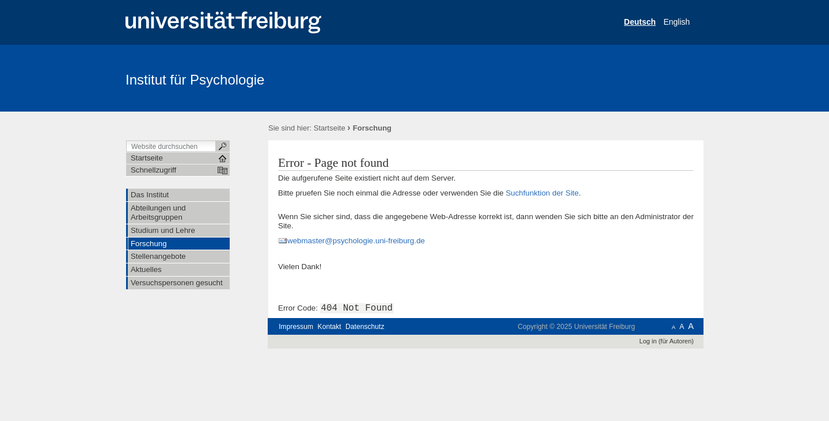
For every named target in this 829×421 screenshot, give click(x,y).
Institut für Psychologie (195, 79)
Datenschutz (364, 327)
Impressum (296, 327)
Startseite (329, 128)
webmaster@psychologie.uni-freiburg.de (356, 240)
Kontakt (329, 327)
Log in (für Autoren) (667, 341)
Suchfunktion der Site (542, 193)
